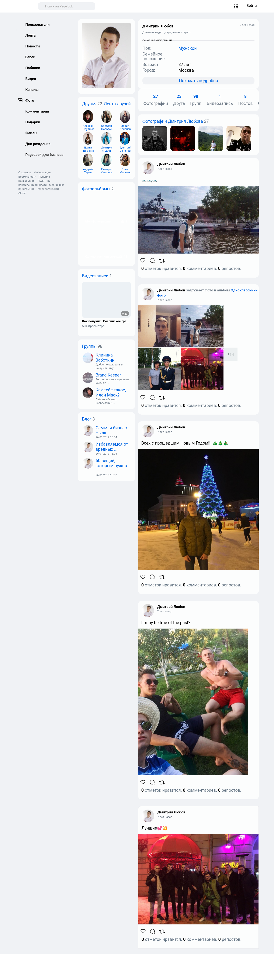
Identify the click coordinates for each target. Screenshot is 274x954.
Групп (195, 100)
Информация (42, 172)
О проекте (24, 172)
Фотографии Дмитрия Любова (172, 121)
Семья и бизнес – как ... (111, 430)
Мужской (187, 48)
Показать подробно (198, 80)
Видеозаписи (95, 275)
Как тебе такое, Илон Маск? (111, 392)
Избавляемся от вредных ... (112, 447)
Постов (245, 100)
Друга (179, 100)
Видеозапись (220, 100)
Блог (86, 419)
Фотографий (155, 100)
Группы (89, 346)
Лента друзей (117, 103)
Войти (252, 5)
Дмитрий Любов (171, 164)
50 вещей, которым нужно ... (111, 465)
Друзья (89, 103)
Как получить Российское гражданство (106, 321)
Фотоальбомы (96, 188)
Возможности (27, 176)
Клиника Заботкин (105, 357)
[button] (236, 6)
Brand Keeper (108, 375)
